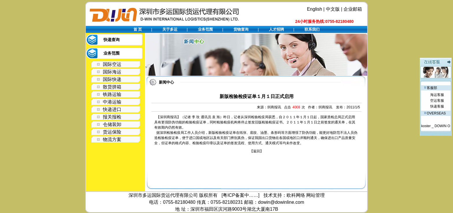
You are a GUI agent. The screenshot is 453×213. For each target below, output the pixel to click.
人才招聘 (276, 29)
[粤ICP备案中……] (241, 195)
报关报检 (112, 116)
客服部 (430, 88)
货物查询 (240, 29)
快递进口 (112, 109)
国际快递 (112, 79)
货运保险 (112, 131)
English (314, 9)
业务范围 (205, 29)
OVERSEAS (435, 113)
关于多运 (169, 29)
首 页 (137, 29)
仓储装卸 (112, 124)
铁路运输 (112, 94)
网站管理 (315, 195)
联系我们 (312, 29)
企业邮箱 (353, 9)
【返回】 (256, 151)
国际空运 (112, 64)
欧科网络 (296, 195)
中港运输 (112, 101)
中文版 (333, 9)
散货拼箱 (112, 86)
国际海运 (112, 71)
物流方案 (112, 139)
